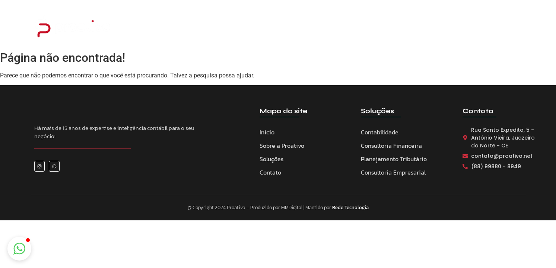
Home (214, 27)
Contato (406, 27)
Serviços (303, 27)
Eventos (337, 27)
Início (267, 132)
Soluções (271, 158)
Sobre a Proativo (256, 27)
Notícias (371, 27)
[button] (19, 249)
